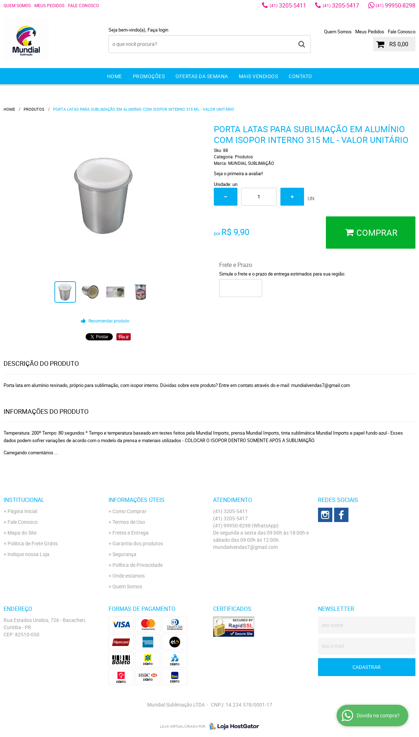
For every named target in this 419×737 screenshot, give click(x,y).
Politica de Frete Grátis (33, 543)
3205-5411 (288, 5)
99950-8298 (395, 5)
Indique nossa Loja (28, 554)
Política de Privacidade (137, 564)
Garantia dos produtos (137, 543)
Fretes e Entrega (130, 532)
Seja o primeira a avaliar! (238, 173)
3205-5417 (341, 5)
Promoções (149, 76)
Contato (300, 76)
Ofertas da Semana (201, 76)
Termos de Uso (128, 521)
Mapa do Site (22, 532)
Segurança (124, 554)
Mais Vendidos (258, 76)
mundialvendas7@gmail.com (245, 547)
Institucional (24, 500)
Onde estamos (128, 575)
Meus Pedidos (49, 5)
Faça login (158, 30)
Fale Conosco (83, 5)
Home (114, 76)
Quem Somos (17, 5)
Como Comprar (129, 511)
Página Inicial (22, 511)
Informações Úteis (136, 500)
